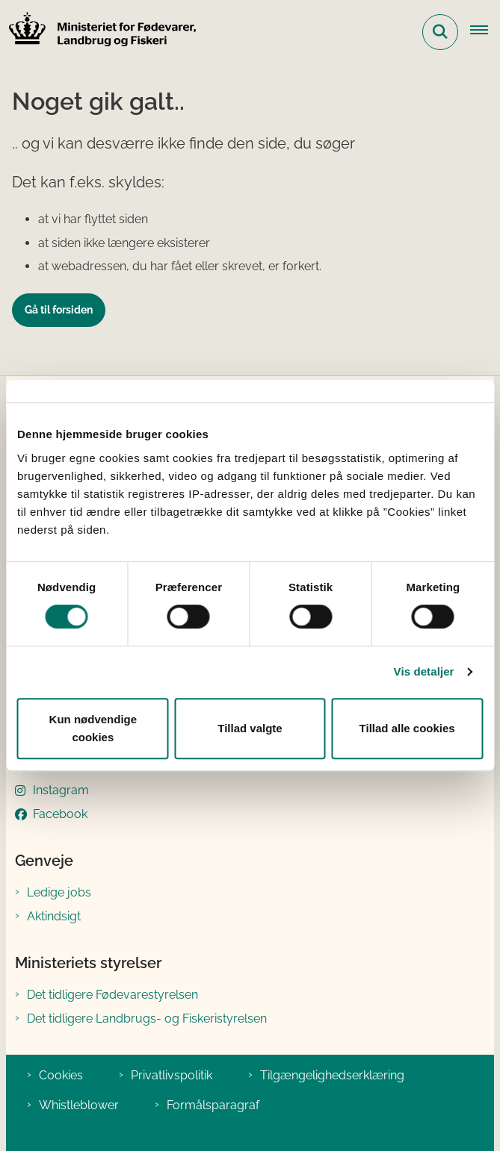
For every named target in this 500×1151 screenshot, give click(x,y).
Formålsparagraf (213, 1105)
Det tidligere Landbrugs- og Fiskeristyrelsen (147, 1018)
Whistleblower (79, 1105)
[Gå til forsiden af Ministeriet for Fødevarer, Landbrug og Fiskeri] (98, 32)
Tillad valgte (249, 728)
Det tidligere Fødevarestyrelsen (112, 995)
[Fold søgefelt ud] (440, 32)
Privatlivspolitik (171, 1075)
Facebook (60, 814)
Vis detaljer (424, 671)
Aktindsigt (54, 916)
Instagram (61, 790)
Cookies (61, 1075)
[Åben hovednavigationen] (485, 32)
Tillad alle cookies (407, 728)
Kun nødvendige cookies (93, 728)
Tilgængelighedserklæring (332, 1075)
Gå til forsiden (59, 310)
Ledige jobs (59, 892)
